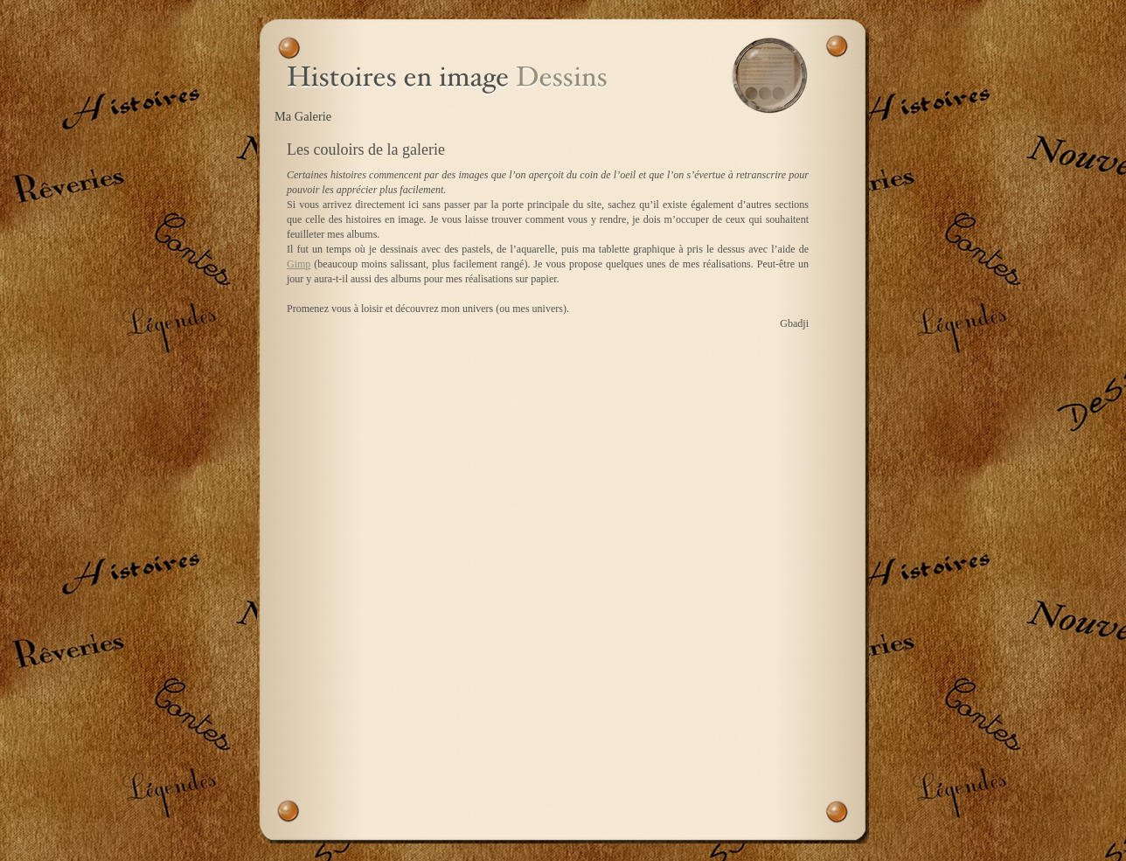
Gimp (298, 264)
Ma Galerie (303, 116)
